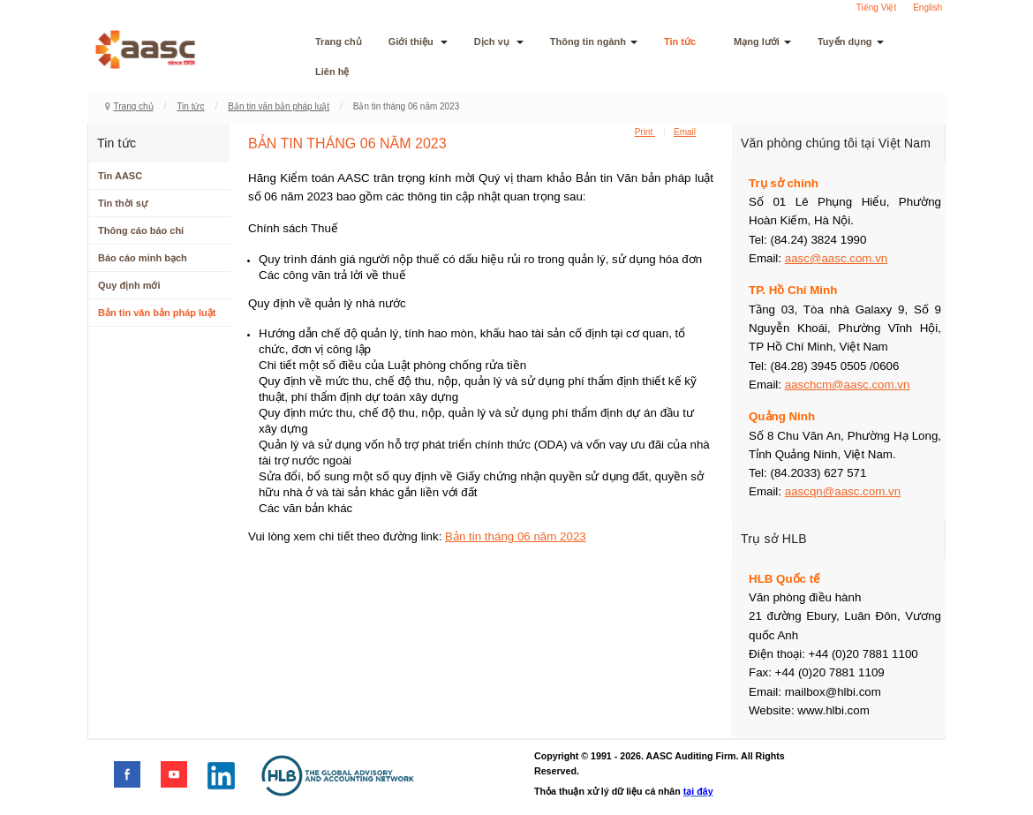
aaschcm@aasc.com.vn (847, 384)
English (927, 7)
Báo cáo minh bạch (142, 258)
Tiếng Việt (876, 7)
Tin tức (685, 41)
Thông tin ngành (593, 41)
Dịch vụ (499, 41)
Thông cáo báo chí (141, 230)
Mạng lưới (762, 41)
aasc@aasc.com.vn (836, 258)
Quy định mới (129, 285)
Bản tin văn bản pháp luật (278, 106)
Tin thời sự (122, 203)
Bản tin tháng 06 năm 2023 (515, 536)
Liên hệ (332, 71)
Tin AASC (120, 175)
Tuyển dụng (851, 41)
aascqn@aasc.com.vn (843, 491)
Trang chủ (338, 41)
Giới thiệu (418, 41)
